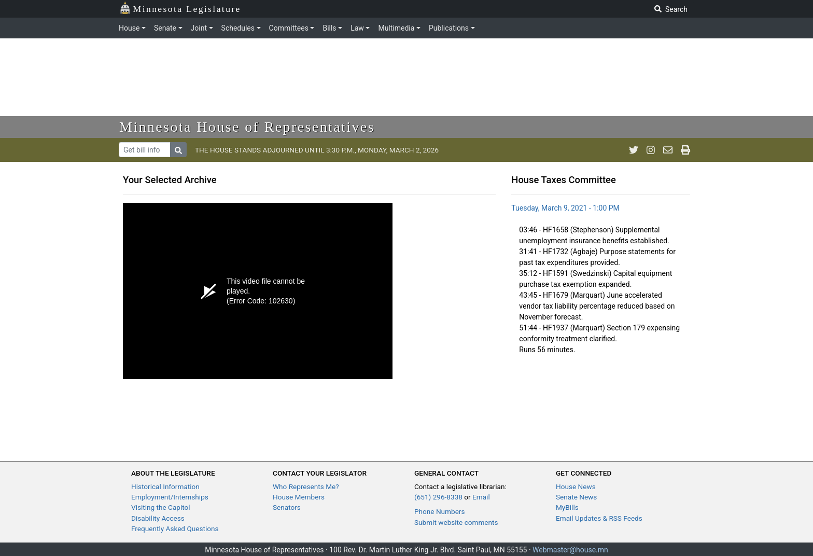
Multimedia (396, 28)
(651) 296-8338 (438, 497)
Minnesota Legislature (180, 8)
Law (357, 28)
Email (481, 497)
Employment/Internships (169, 497)
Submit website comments (456, 522)
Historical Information (165, 486)
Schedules (238, 28)
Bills (329, 28)
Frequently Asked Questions (175, 528)
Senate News (576, 497)
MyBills (567, 507)
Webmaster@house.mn (570, 550)
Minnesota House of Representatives (247, 127)
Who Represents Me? (306, 486)
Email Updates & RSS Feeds (599, 518)
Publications (449, 28)
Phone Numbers (439, 511)
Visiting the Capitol (160, 507)
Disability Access (158, 518)
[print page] (685, 150)
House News (576, 486)
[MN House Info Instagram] (650, 150)
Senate (165, 28)
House (129, 28)
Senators (287, 507)
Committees (289, 28)
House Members (299, 497)
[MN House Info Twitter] (633, 150)
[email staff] (668, 150)
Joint (199, 28)
